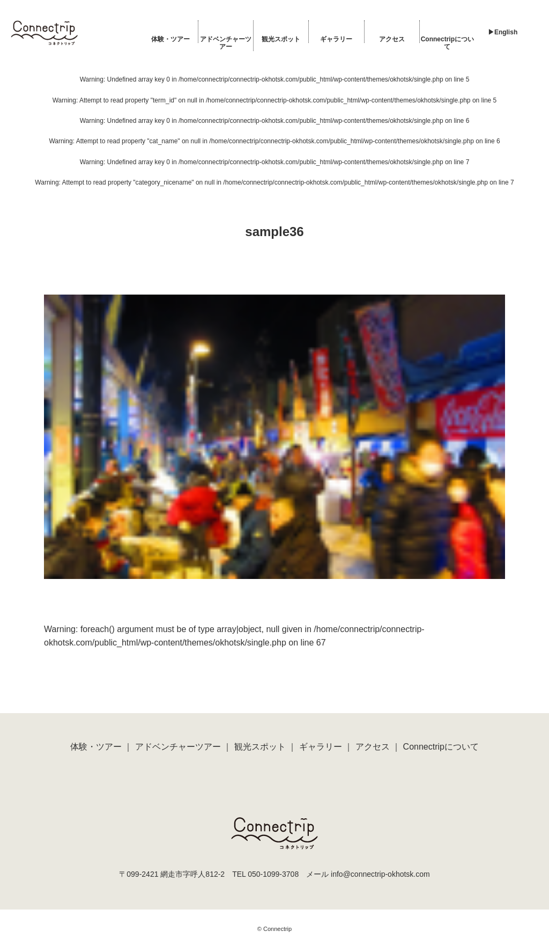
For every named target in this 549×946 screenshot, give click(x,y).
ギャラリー (336, 39)
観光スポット (281, 39)
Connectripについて (447, 42)
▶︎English (502, 32)
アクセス (392, 39)
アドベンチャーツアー (225, 42)
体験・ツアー (170, 39)
